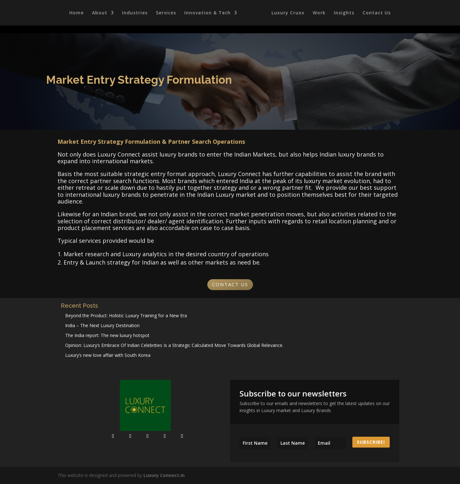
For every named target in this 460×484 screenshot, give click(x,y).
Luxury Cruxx (288, 13)
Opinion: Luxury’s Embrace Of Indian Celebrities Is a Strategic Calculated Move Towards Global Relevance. (174, 345)
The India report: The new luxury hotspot (107, 335)
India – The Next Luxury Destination (102, 325)
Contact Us (378, 13)
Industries (134, 13)
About (98, 13)
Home (75, 13)
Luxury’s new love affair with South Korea (107, 355)
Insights (345, 13)
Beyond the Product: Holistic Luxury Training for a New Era (126, 315)
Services (165, 13)
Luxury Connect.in (164, 475)
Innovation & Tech (206, 13)
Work (320, 13)
